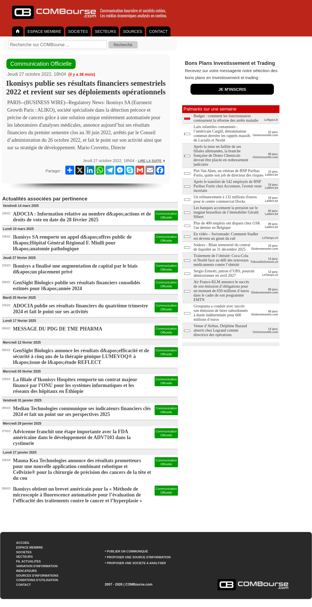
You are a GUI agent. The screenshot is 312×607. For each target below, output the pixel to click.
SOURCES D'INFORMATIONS (37, 575)
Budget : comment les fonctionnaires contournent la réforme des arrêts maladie (226, 118)
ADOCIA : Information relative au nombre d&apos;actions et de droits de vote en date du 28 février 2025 (82, 216)
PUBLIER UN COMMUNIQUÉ (127, 551)
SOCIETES (78, 31)
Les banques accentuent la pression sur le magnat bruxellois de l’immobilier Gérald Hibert (226, 212)
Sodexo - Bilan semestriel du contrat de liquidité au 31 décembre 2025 (222, 247)
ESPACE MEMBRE (44, 31)
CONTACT (158, 31)
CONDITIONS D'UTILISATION (37, 580)
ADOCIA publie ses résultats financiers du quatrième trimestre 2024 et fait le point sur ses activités (80, 308)
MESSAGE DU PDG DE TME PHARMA (57, 329)
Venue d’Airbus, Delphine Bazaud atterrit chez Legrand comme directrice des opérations (220, 330)
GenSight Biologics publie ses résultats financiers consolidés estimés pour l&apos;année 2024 (76, 285)
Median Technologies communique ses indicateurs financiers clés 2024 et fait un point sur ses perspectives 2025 (82, 411)
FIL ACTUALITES (28, 561)
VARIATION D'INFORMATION (37, 566)
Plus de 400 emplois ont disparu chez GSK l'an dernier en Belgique (227, 225)
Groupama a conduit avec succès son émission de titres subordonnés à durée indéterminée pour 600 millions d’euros (221, 313)
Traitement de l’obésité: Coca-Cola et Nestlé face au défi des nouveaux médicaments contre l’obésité (221, 260)
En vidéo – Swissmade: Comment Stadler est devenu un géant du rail (226, 236)
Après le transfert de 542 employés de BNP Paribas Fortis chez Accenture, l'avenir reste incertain (228, 186)
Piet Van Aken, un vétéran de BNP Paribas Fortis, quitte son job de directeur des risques (228, 173)
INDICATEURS (26, 570)
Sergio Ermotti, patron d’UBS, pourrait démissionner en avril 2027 (224, 273)
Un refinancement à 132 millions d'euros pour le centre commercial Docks (225, 199)
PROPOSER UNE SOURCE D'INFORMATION (138, 557)
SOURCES (132, 31)
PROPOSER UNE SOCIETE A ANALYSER (136, 563)
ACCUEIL (23, 542)
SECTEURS (105, 31)
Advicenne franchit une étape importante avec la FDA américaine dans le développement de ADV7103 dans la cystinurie (72, 437)
